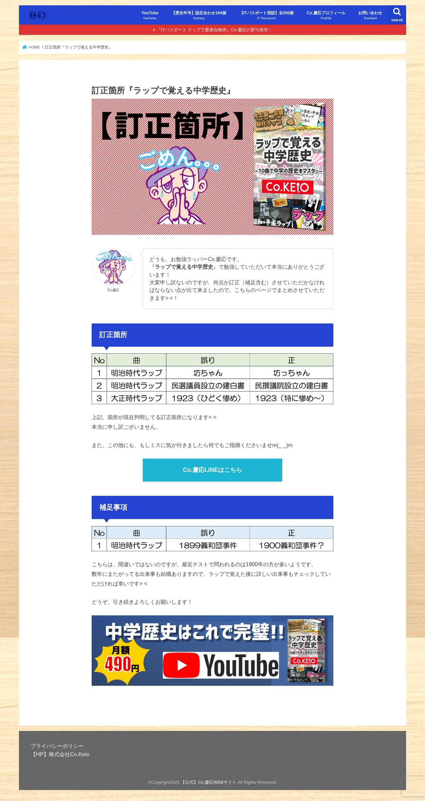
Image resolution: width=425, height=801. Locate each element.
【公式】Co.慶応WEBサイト (208, 782)
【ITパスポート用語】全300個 (266, 15)
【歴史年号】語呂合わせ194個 (198, 15)
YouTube (149, 15)
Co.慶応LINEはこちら (212, 470)
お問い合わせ (370, 15)
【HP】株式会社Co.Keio (60, 754)
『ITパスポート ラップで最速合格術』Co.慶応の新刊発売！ (214, 29)
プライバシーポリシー (57, 746)
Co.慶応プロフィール (326, 15)
